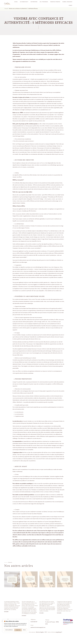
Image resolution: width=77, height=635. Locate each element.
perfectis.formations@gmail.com (38, 627)
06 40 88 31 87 (34, 621)
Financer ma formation (55, 1)
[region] (15, 626)
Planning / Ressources (67, 1)
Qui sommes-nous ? (24, 1)
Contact (70, 5)
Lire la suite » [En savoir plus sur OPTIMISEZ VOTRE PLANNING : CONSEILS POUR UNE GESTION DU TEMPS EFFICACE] (24, 615)
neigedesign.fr (58, 632)
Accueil (16, 1)
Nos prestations (34, 1)
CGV (46, 632)
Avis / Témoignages (44, 1)
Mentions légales (40, 632)
